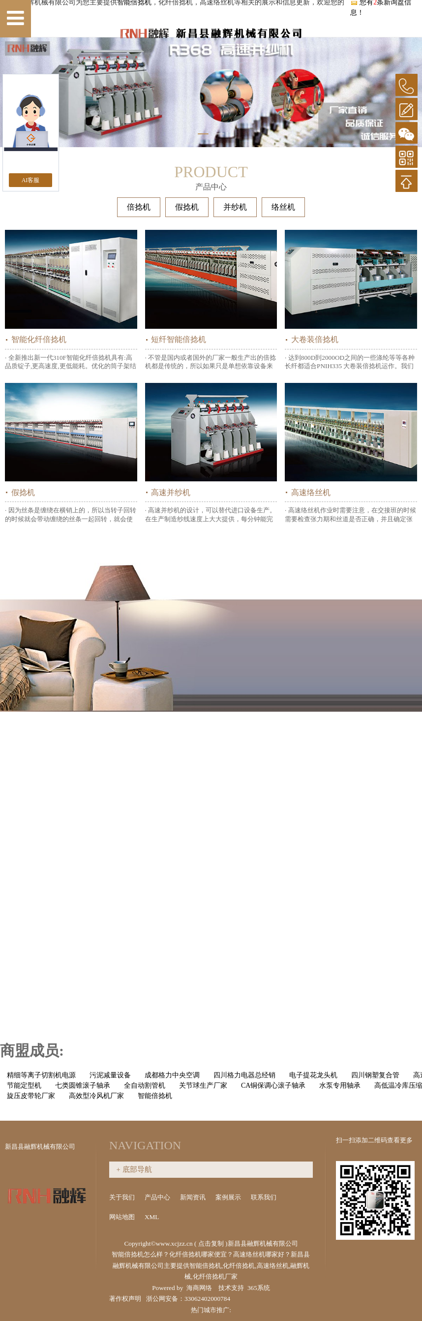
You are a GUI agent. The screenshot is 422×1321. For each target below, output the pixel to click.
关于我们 (122, 1197)
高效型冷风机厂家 (96, 1096)
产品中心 (158, 1197)
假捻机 (187, 207)
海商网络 (199, 1287)
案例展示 (228, 1197)
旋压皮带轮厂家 (31, 1096)
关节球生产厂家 (203, 1085)
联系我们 (263, 1197)
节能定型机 (24, 1085)
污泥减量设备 (110, 1075)
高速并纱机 (170, 492)
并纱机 (235, 207)
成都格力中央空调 (172, 1075)
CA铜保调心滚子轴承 (273, 1085)
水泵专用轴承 (340, 1085)
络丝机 (283, 207)
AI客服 (31, 180)
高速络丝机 (311, 492)
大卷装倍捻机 (314, 339)
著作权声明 (125, 1298)
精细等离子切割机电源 (41, 1075)
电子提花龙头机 (313, 1075)
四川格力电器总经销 (244, 1075)
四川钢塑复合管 (375, 1075)
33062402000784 (207, 1298)
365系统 (258, 1287)
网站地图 (122, 1217)
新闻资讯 (193, 1197)
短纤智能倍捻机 (178, 339)
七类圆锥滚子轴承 (82, 1085)
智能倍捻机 (155, 1096)
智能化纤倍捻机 (38, 339)
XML (152, 1217)
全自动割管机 (144, 1085)
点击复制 (211, 1243)
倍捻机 (139, 207)
